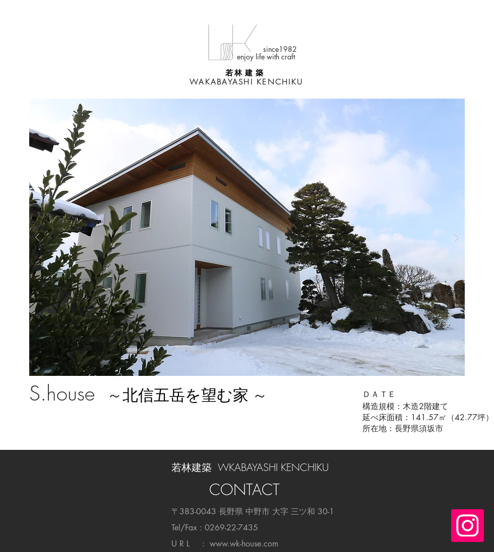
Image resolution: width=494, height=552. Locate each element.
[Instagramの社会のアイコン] (467, 525)
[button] (247, 237)
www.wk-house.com (244, 543)
